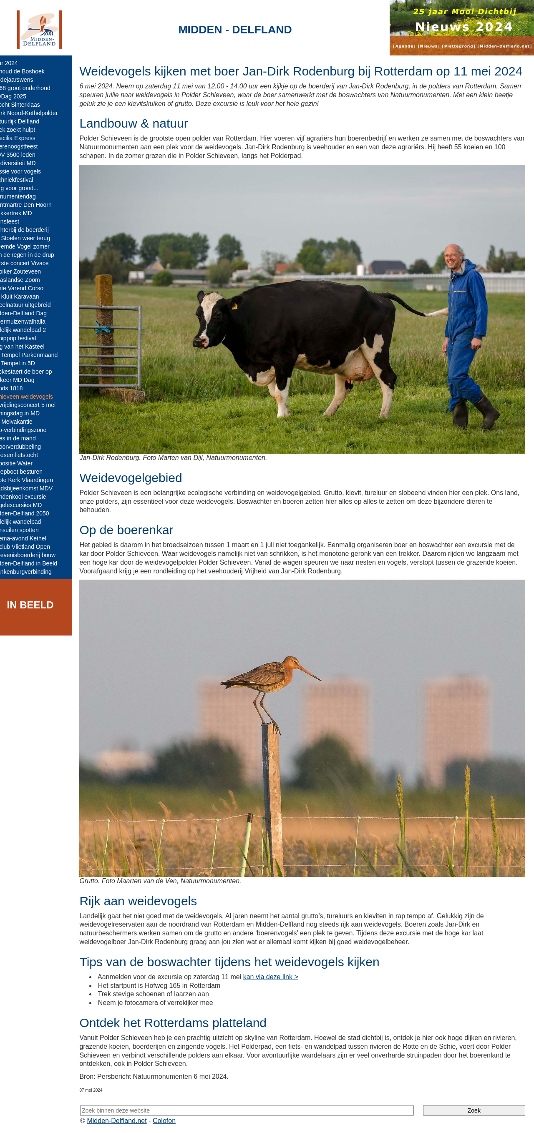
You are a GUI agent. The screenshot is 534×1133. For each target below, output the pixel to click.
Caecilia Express (25, 138)
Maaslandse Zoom (27, 279)
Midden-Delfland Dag (30, 313)
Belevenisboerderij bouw (35, 555)
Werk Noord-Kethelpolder (36, 113)
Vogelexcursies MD (28, 505)
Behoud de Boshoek (29, 71)
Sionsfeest (16, 221)
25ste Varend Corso (29, 288)
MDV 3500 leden (25, 154)
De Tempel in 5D (24, 363)
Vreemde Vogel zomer (32, 246)
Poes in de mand (25, 438)
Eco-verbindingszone (30, 430)
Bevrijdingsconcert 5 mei (35, 405)
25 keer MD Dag (24, 380)
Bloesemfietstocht (26, 455)
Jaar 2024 (16, 63)
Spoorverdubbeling (28, 446)
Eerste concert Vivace (31, 263)
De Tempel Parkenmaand (36, 355)
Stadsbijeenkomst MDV (33, 488)
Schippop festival (25, 338)
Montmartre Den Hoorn (33, 204)
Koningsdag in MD (27, 413)
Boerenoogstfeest (26, 146)
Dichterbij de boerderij (31, 229)
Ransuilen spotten (26, 530)
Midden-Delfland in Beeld (35, 563)
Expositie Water (23, 463)
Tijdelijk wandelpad (28, 521)
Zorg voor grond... (26, 188)
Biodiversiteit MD (25, 163)
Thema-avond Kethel (30, 538)
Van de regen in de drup (34, 254)
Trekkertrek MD (23, 213)
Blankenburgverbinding (33, 571)
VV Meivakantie (23, 421)
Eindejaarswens (24, 79)
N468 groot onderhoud (32, 88)
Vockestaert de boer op (33, 371)
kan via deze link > (282, 975)
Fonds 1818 (18, 388)
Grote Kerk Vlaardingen (33, 480)
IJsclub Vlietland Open (32, 546)
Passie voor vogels (28, 171)
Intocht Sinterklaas (27, 104)
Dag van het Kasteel (29, 346)
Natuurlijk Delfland (27, 121)
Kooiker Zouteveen (28, 271)
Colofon (176, 1119)
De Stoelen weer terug (32, 238)
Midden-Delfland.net (129, 1119)
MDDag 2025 (20, 96)
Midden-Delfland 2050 (31, 513)
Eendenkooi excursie (30, 496)
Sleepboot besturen (28, 471)
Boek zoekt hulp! (25, 129)
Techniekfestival (24, 179)
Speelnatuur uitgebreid (32, 304)
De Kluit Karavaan (26, 296)
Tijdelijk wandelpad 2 (30, 330)
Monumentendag (25, 196)
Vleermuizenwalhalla (30, 321)
